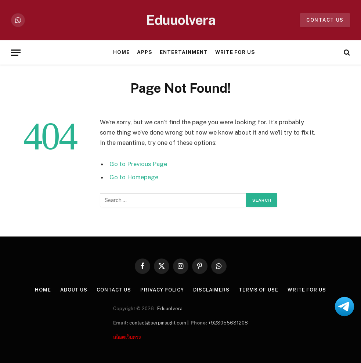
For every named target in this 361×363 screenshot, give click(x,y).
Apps (144, 52)
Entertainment (183, 52)
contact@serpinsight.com (157, 323)
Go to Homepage (133, 177)
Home (121, 52)
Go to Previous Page (138, 164)
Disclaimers (211, 290)
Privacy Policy (162, 290)
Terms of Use (258, 290)
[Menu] (16, 52)
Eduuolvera (170, 308)
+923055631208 (228, 323)
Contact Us (114, 290)
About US (73, 290)
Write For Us (235, 52)
